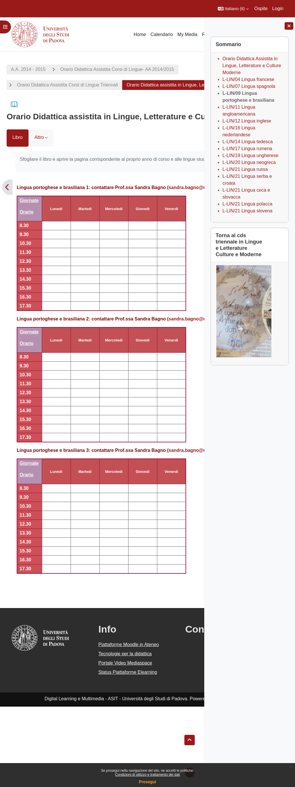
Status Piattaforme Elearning (94, 749)
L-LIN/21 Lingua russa (245, 169)
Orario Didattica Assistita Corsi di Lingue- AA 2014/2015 (117, 69)
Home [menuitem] (140, 34)
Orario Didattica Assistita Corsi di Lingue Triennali (67, 84)
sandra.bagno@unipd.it (43, 226)
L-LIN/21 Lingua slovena (247, 210)
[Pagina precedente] (7, 219)
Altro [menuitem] (39, 162)
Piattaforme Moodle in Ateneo (97, 701)
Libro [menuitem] (17, 162)
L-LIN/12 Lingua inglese (246, 120)
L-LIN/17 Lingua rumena (247, 148)
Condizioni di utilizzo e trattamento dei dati (147, 775)
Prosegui (147, 782)
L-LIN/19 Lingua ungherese (250, 155)
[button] (233, 8)
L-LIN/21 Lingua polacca (247, 203)
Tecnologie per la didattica (92, 717)
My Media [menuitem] (187, 34)
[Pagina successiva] (197, 219)
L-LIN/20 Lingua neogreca (249, 162)
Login (277, 8)
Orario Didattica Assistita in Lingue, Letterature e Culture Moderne (251, 65)
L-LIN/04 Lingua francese (248, 79)
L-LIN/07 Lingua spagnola (248, 86)
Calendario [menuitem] (161, 34)
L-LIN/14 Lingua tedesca (247, 141)
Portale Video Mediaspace (89, 733)
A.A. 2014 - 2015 (28, 69)
